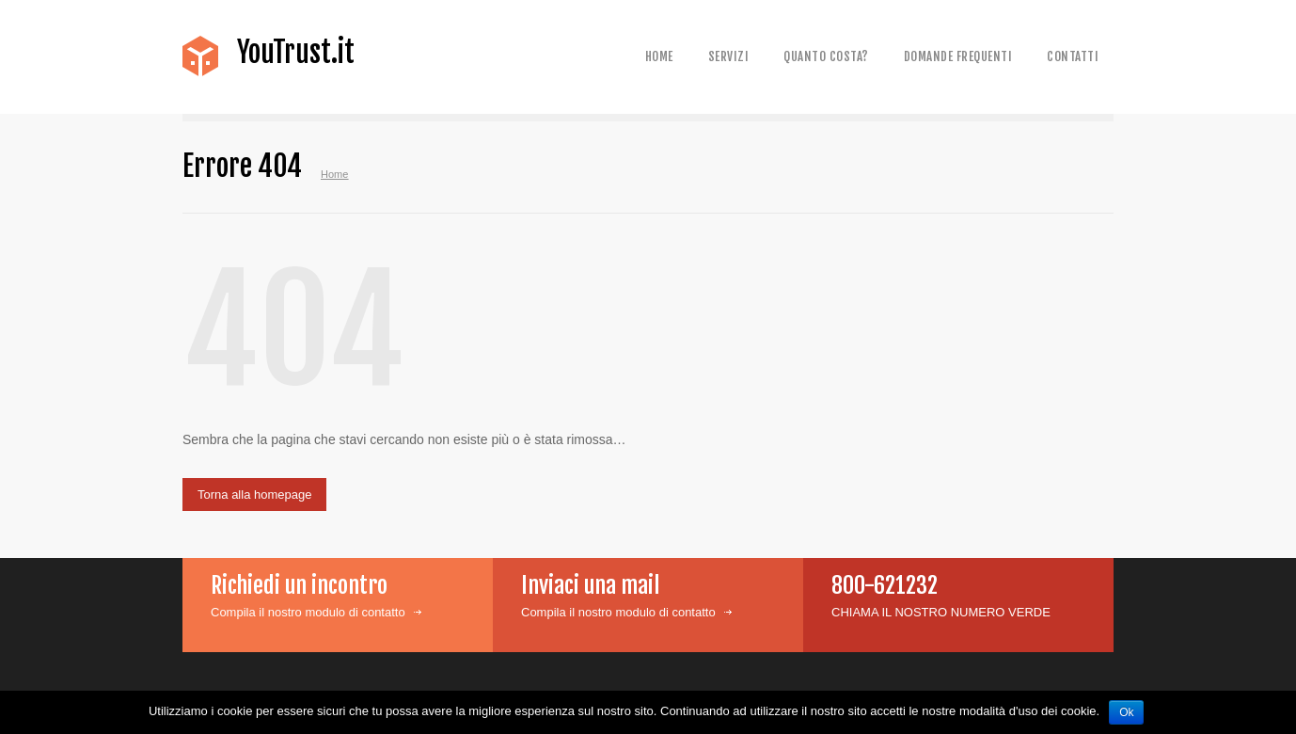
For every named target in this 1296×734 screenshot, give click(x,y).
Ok (1126, 712)
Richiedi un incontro (299, 585)
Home (659, 56)
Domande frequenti (958, 56)
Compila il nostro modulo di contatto (308, 612)
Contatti (1072, 56)
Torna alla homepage (254, 494)
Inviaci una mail (590, 585)
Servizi (729, 56)
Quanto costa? (826, 56)
